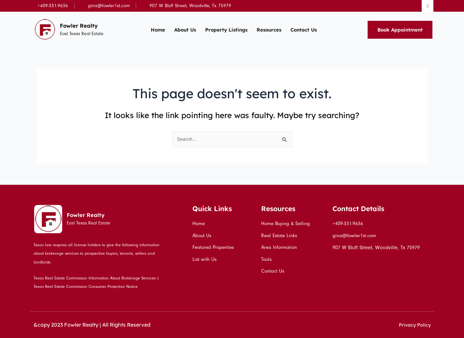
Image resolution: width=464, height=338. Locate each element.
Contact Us (303, 30)
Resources (269, 30)
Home (158, 30)
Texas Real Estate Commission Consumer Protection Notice (86, 286)
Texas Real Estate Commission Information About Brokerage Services (95, 278)
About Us (185, 30)
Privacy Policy (413, 324)
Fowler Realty (81, 25)
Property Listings (226, 30)
